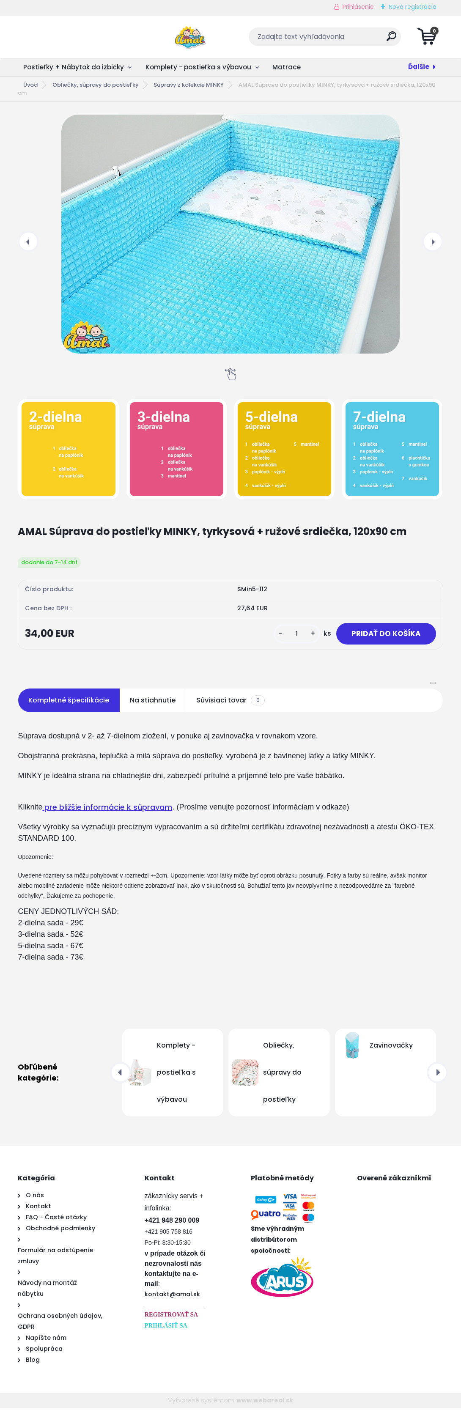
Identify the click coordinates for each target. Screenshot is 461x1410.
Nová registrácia (412, 7)
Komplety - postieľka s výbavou (198, 67)
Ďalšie (418, 66)
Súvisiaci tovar (230, 702)
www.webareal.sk (264, 1402)
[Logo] (69, 37)
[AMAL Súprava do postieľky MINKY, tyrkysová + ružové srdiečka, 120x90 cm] (230, 234)
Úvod (30, 85)
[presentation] (28, 241)
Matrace (286, 67)
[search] (333, 39)
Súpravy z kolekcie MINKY (189, 85)
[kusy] (291, 634)
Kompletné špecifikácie (68, 702)
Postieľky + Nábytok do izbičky (73, 67)
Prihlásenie (358, 7)
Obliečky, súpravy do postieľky (95, 85)
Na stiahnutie (153, 702)
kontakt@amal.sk (172, 1296)
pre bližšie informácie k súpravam (107, 809)
